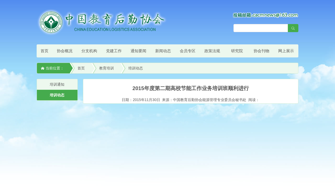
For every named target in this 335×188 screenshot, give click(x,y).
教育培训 (106, 68)
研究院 (237, 51)
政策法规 (212, 51)
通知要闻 (138, 51)
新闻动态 (163, 51)
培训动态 (135, 68)
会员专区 (188, 51)
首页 (44, 51)
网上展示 (286, 51)
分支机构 (89, 51)
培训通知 (57, 84)
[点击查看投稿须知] (265, 15)
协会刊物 (261, 51)
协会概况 (64, 51)
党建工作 (114, 51)
